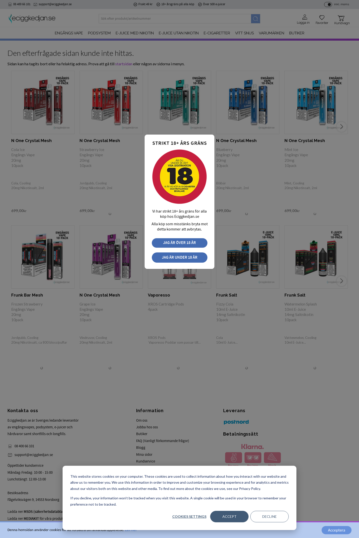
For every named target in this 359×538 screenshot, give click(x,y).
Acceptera (336, 530)
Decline (269, 516)
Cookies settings (189, 516)
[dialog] (179, 498)
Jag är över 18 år (179, 242)
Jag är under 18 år (179, 257)
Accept (229, 516)
